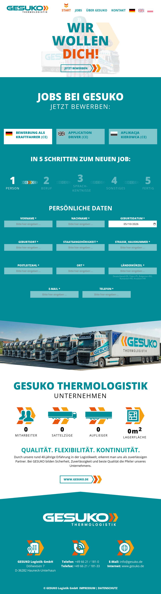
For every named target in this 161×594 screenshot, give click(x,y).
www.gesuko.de (133, 566)
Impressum (87, 588)
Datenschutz (108, 588)
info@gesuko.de (131, 562)
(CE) (26, 135)
